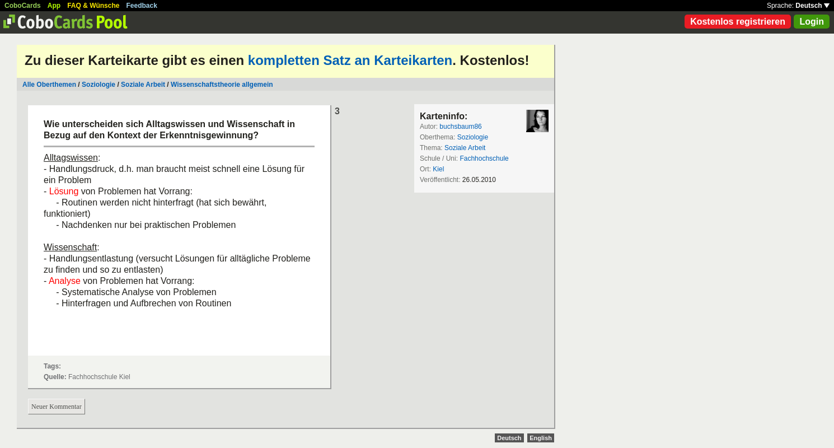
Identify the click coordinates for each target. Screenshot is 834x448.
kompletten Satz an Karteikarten (350, 60)
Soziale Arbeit (143, 84)
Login (811, 21)
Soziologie (98, 84)
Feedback (141, 6)
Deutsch (812, 6)
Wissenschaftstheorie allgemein (222, 84)
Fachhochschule (484, 158)
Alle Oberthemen (49, 84)
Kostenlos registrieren (737, 21)
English (541, 438)
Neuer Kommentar (56, 406)
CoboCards (22, 6)
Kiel (438, 169)
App (54, 6)
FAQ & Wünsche (93, 6)
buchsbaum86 (460, 126)
